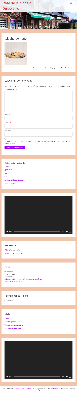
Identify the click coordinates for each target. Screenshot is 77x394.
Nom (7, 115)
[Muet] (67, 232)
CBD (6, 177)
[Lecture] (7, 232)
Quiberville (9, 170)
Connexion (9, 318)
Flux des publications (13, 322)
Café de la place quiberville (15, 163)
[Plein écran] (70, 232)
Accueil (7, 166)
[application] (38, 215)
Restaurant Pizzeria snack (14, 180)
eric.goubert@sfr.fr (16, 281)
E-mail (8, 123)
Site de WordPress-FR (13, 328)
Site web (8, 131)
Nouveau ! (8, 253)
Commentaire (11, 90)
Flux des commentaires (14, 325)
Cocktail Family (67, 68)
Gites (7, 173)
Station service (10, 183)
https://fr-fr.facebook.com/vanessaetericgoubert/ (23, 279)
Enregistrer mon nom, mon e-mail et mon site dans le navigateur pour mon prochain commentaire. (38, 142)
